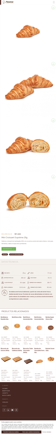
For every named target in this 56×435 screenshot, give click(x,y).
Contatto (5, 393)
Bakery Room (6, 390)
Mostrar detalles (46, 432)
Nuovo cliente (6, 395)
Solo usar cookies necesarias (30, 432)
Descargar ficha (7, 248)
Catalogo (5, 402)
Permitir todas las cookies (11, 432)
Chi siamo (5, 388)
